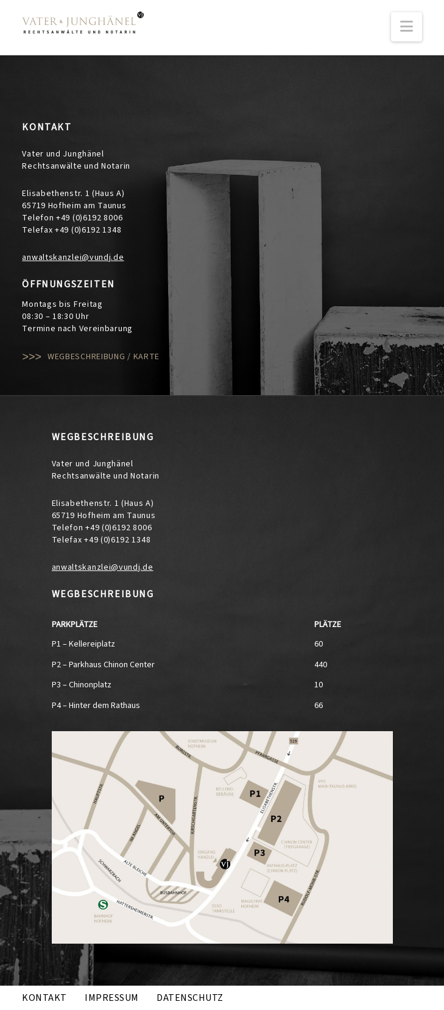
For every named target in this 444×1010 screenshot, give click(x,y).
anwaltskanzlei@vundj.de (73, 257)
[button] (406, 26)
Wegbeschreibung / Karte (104, 357)
